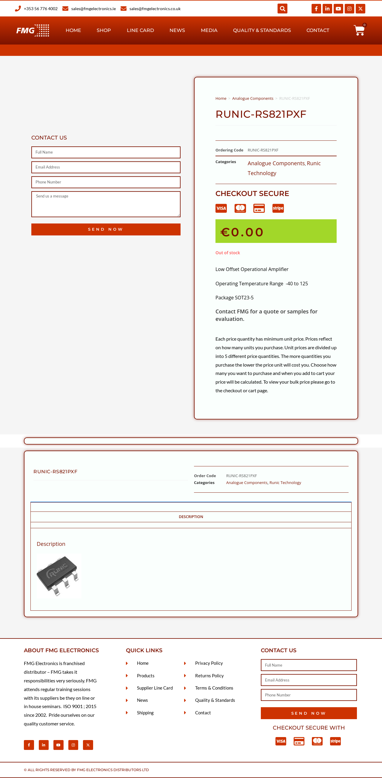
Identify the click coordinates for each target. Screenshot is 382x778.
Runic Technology (285, 482)
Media (209, 30)
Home (73, 30)
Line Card (140, 30)
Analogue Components (252, 98)
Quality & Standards (262, 30)
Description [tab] (191, 516)
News (177, 30)
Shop (104, 30)
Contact (317, 30)
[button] (282, 8)
